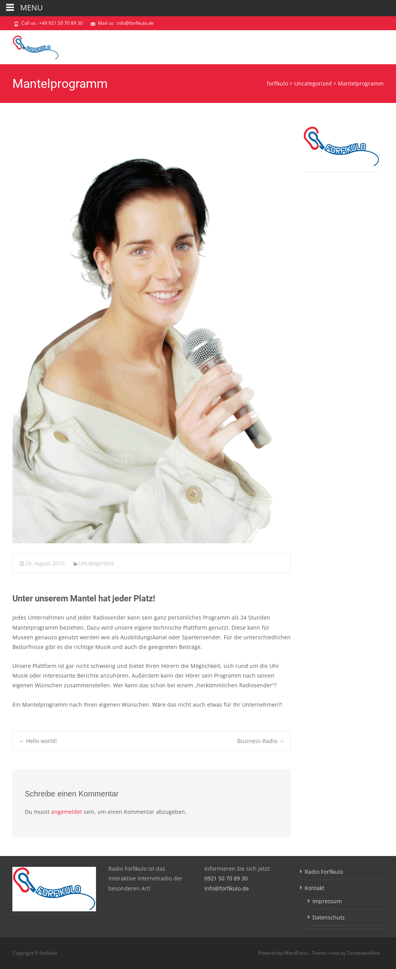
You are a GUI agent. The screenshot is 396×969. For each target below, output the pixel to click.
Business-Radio (260, 741)
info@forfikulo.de (226, 888)
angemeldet (66, 811)
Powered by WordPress (283, 953)
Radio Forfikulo (324, 871)
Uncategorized (96, 563)
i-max (334, 953)
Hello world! (38, 741)
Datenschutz (328, 917)
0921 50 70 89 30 (226, 878)
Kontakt (314, 888)
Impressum (327, 901)
